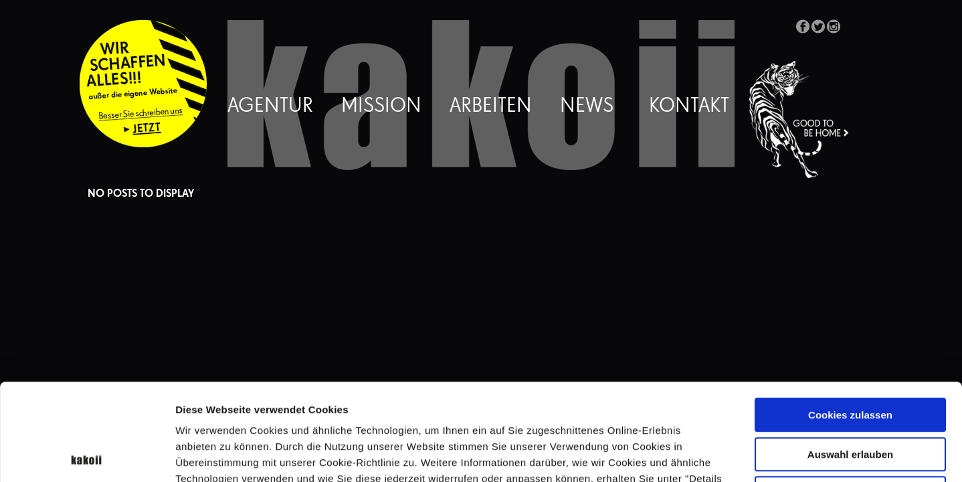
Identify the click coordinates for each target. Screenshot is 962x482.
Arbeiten (491, 106)
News (586, 106)
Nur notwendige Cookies (850, 396)
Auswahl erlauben (850, 358)
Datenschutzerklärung (354, 398)
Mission (381, 106)
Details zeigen (711, 455)
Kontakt (689, 106)
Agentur (270, 106)
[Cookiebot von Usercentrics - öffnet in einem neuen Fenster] (86, 456)
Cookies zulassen (850, 318)
